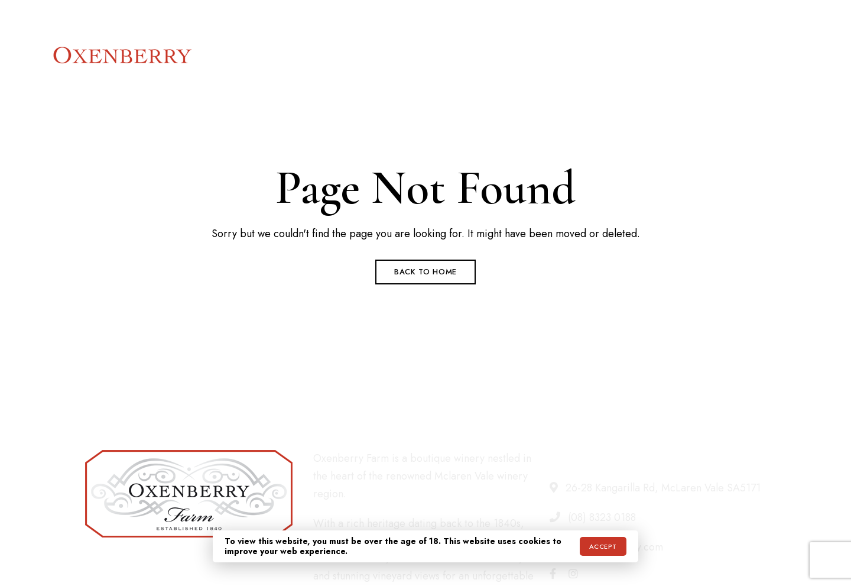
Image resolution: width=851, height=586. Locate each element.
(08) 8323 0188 (658, 16)
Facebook (553, 573)
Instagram (573, 573)
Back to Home (425, 271)
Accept (603, 546)
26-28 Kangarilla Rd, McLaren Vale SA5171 (135, 16)
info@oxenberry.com (755, 16)
